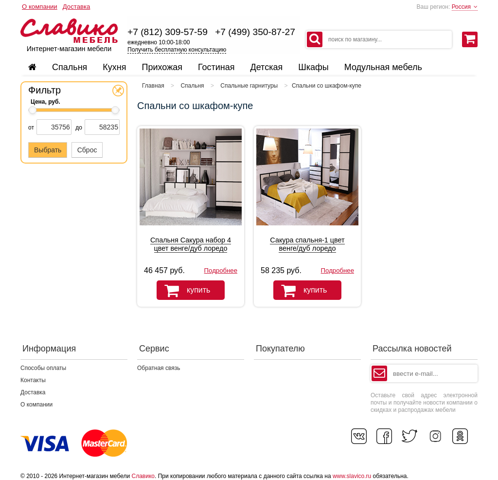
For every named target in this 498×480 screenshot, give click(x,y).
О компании (39, 6)
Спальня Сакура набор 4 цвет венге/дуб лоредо (190, 244)
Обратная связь (158, 368)
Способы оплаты (43, 368)
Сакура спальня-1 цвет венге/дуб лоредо (307, 244)
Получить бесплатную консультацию (176, 49)
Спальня (192, 85)
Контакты (33, 380)
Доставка (76, 6)
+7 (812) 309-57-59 (167, 32)
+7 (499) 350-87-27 (255, 32)
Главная (153, 85)
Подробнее (220, 270)
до (78, 127)
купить (183, 290)
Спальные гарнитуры (249, 85)
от (31, 127)
